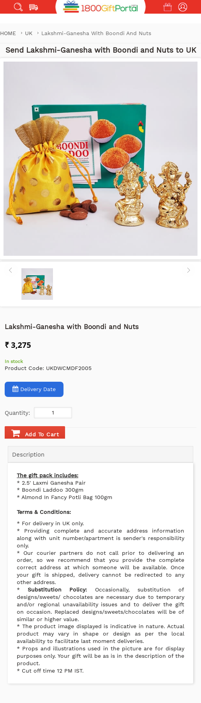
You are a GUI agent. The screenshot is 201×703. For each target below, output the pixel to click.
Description (28, 454)
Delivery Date (34, 389)
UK (29, 33)
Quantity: (17, 412)
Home (8, 33)
